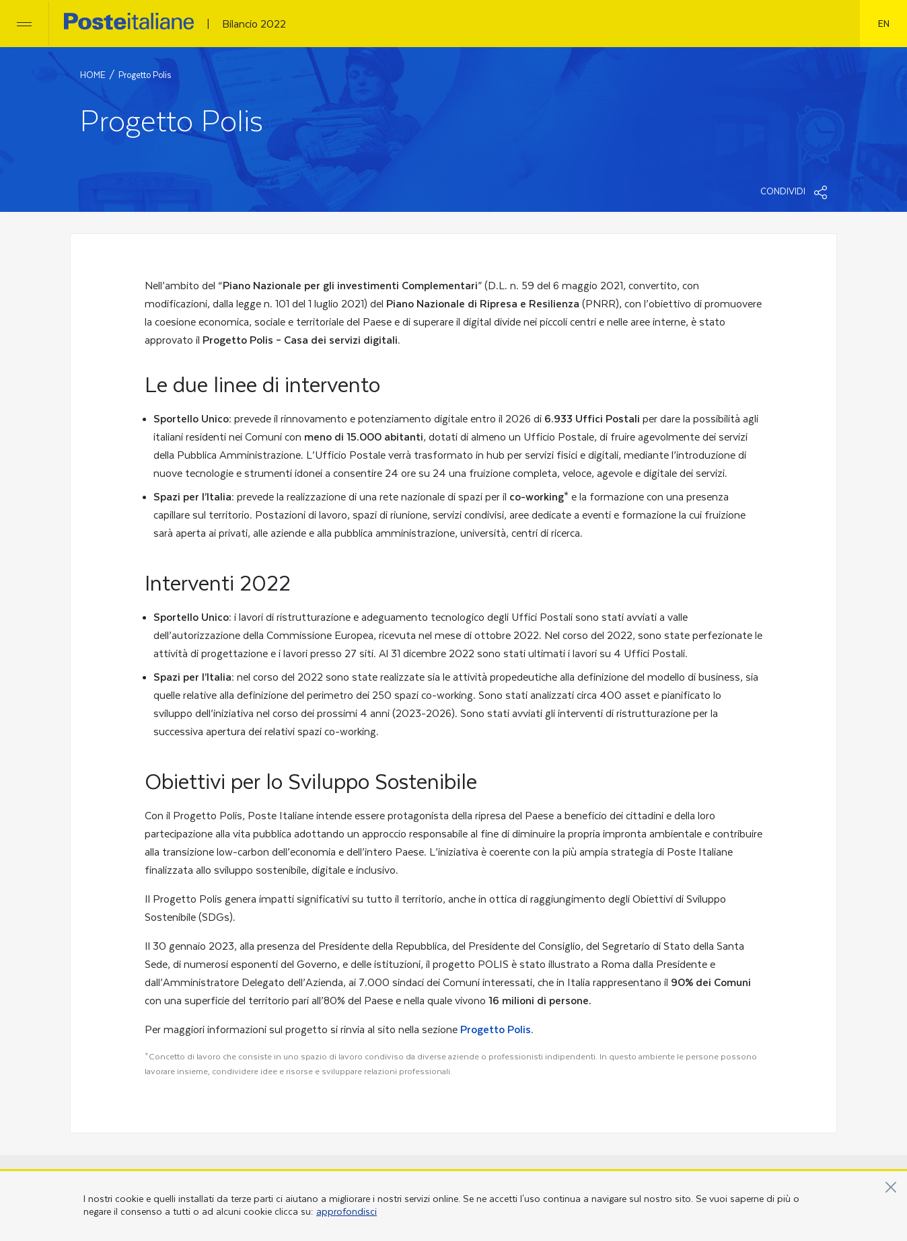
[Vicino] (890, 1187)
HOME (93, 76)
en (884, 23)
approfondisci (346, 1212)
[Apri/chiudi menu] (24, 24)
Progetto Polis (495, 1030)
